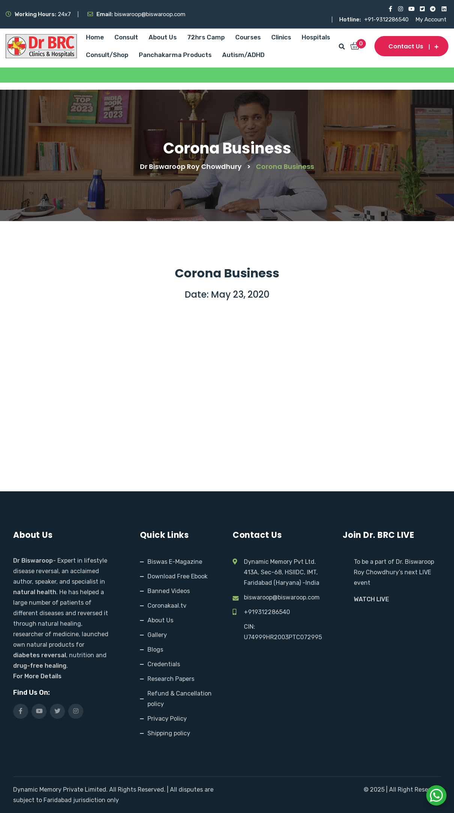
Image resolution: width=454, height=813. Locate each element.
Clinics (281, 37)
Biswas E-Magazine (174, 561)
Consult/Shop (107, 55)
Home (95, 37)
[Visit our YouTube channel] (411, 9)
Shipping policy (168, 733)
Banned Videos (168, 591)
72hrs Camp (206, 37)
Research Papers (170, 678)
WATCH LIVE (371, 599)
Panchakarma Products (175, 55)
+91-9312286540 (387, 19)
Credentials (163, 664)
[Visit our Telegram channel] (432, 9)
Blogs (155, 649)
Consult (126, 37)
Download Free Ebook (177, 576)
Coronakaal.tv (166, 605)
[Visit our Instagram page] (400, 9)
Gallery (157, 634)
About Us (163, 37)
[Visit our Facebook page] (389, 9)
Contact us (411, 46)
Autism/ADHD (243, 55)
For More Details (37, 676)
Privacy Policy (167, 718)
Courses (248, 37)
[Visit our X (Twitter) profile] (422, 9)
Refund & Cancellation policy (179, 699)
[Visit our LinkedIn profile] (443, 9)
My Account (430, 19)
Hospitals (316, 37)
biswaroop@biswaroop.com (282, 597)
